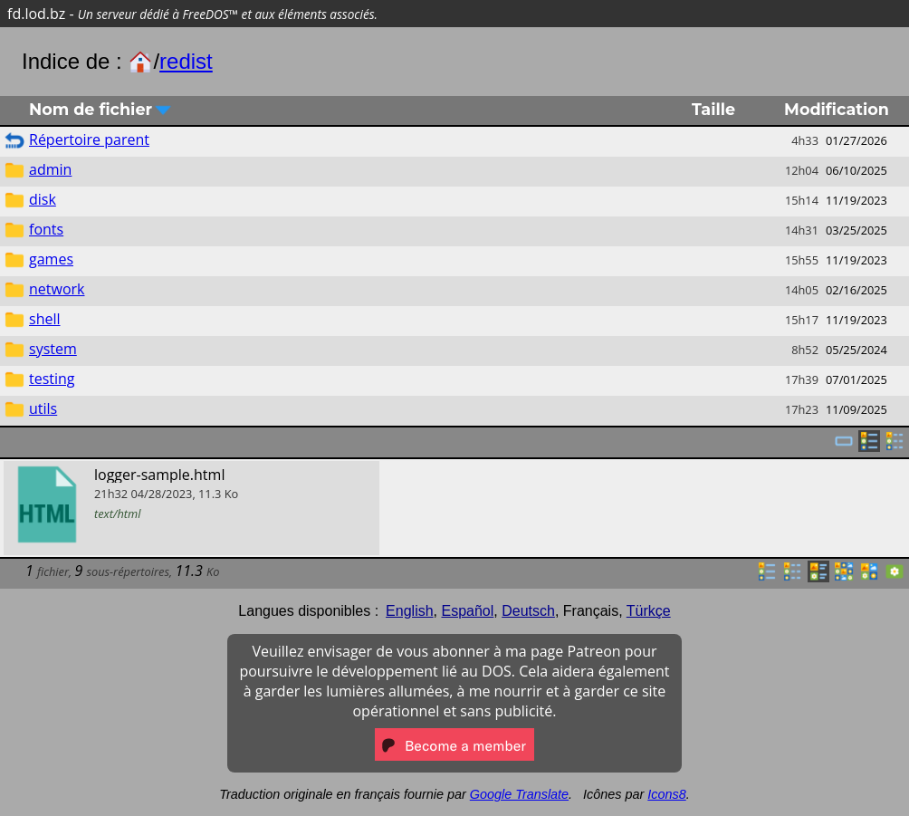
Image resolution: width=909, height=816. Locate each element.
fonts (46, 229)
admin (50, 169)
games (51, 259)
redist (186, 61)
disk (42, 199)
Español (467, 611)
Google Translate (519, 794)
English (409, 611)
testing (52, 379)
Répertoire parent (89, 139)
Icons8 (666, 794)
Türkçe (649, 611)
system (53, 349)
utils (43, 408)
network (56, 289)
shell (45, 319)
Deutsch (528, 611)
